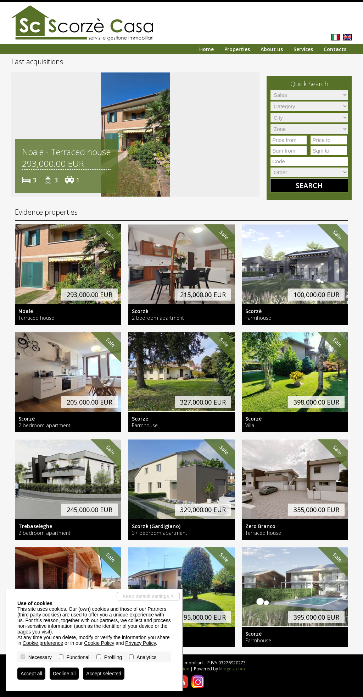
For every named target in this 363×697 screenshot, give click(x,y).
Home (206, 49)
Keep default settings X (148, 596)
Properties (237, 49)
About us (272, 49)
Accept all (31, 673)
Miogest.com (232, 669)
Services (303, 49)
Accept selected (103, 673)
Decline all (64, 673)
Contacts (335, 49)
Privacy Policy (140, 643)
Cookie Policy (99, 643)
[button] (17, 134)
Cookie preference (43, 643)
